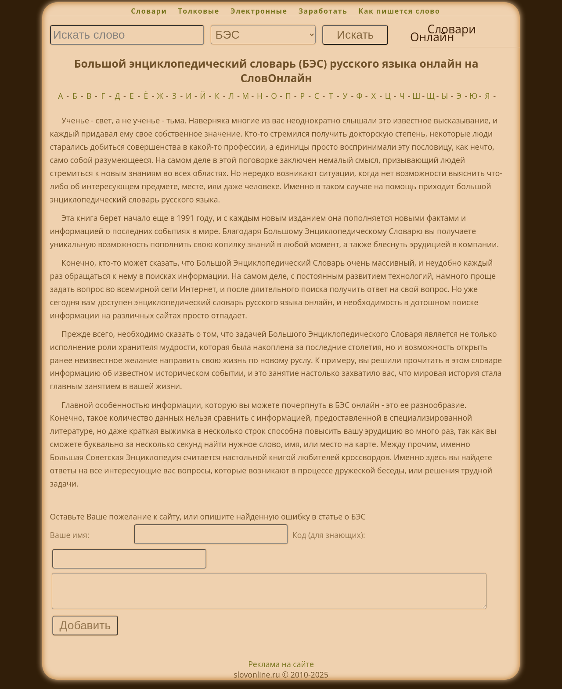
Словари (149, 11)
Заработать (323, 11)
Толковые (199, 11)
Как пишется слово (399, 11)
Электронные (259, 11)
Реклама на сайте (281, 670)
